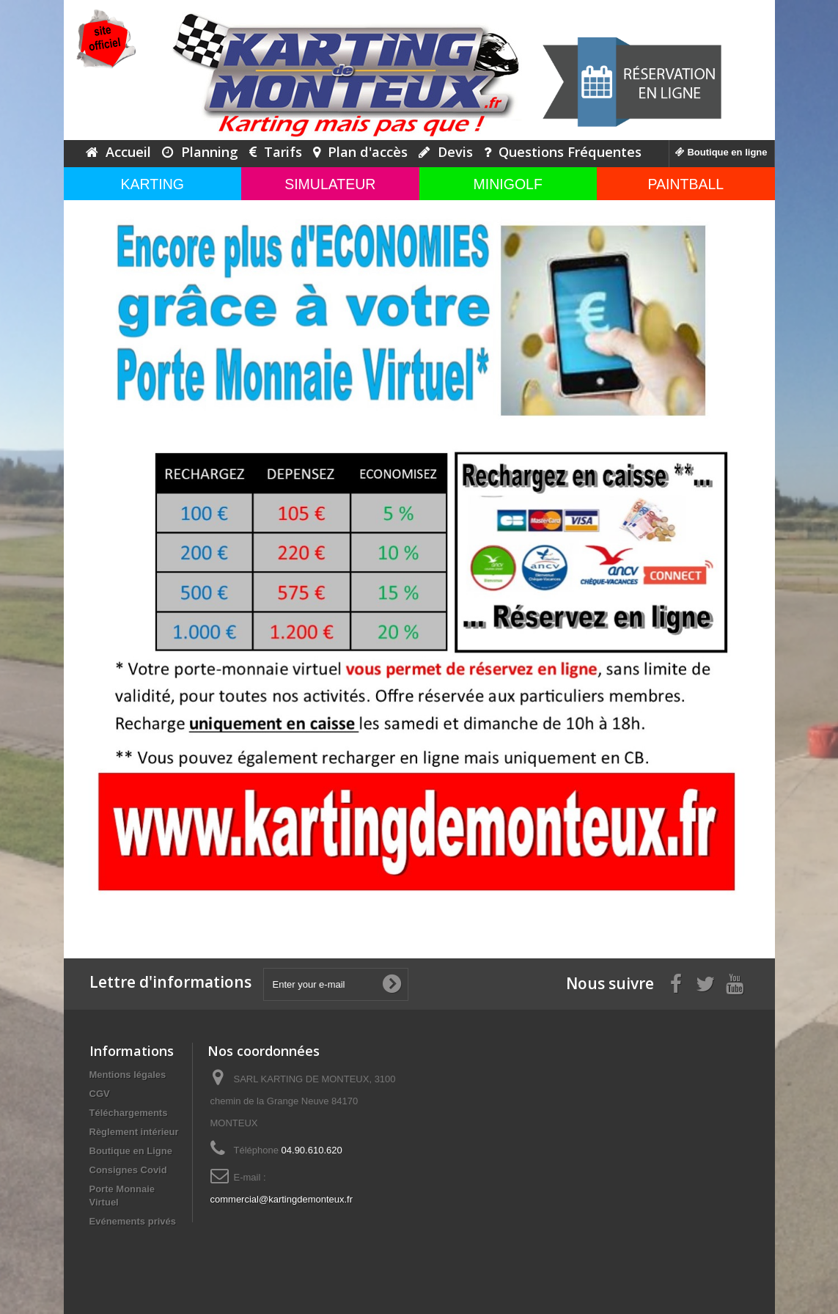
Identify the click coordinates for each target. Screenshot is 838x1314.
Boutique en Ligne (130, 1150)
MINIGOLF (508, 184)
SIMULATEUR (329, 184)
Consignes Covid (128, 1169)
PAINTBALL (685, 184)
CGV (99, 1093)
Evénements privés (133, 1221)
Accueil (118, 152)
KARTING (152, 184)
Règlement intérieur (134, 1131)
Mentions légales (127, 1074)
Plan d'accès (360, 152)
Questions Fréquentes (563, 152)
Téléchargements (128, 1112)
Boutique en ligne (721, 152)
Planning (200, 152)
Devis (446, 152)
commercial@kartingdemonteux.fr (281, 1199)
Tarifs (275, 152)
